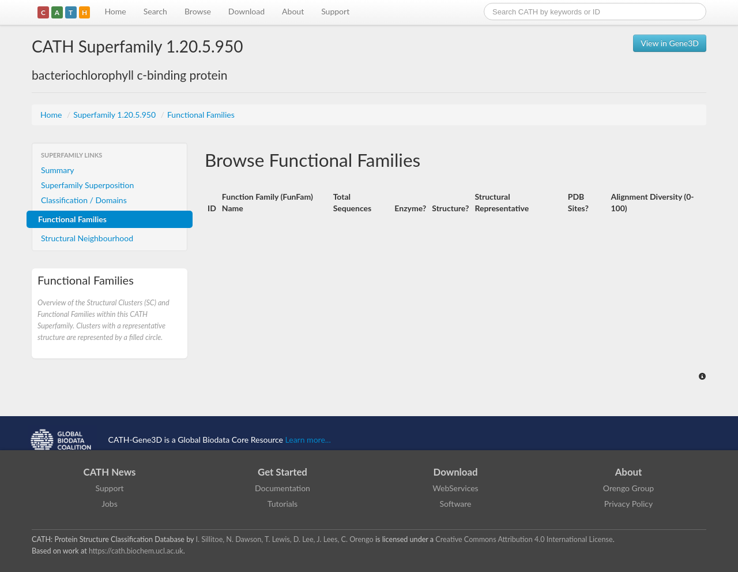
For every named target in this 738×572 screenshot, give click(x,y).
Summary (57, 170)
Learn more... (308, 439)
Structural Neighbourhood (87, 238)
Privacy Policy (628, 504)
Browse (197, 11)
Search (155, 11)
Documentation (282, 488)
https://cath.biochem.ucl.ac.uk (136, 551)
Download (246, 11)
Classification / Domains (84, 200)
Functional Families (201, 114)
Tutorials (283, 504)
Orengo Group (628, 488)
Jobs (109, 504)
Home (115, 11)
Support (335, 11)
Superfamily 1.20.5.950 (115, 114)
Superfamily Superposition (87, 185)
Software (456, 504)
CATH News (110, 472)
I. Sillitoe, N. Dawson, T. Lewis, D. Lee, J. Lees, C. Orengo (285, 539)
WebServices (455, 488)
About (293, 11)
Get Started (282, 472)
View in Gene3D (670, 43)
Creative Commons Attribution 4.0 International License (523, 539)
